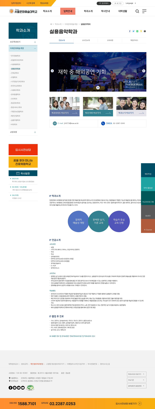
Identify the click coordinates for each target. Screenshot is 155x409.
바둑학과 (14, 125)
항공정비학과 (15, 103)
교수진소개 (86, 40)
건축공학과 (15, 73)
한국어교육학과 (16, 86)
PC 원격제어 (103, 3)
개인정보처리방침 (36, 364)
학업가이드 (134, 40)
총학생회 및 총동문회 (136, 386)
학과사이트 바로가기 (136, 374)
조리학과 (14, 99)
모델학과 (14, 77)
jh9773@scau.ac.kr (71, 123)
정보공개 (24, 364)
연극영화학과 (15, 56)
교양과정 (13, 132)
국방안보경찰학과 (17, 112)
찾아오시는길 (105, 364)
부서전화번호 (92, 364)
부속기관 (136, 380)
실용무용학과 (15, 120)
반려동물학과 (15, 95)
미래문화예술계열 (17, 48)
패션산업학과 (15, 116)
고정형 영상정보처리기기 (55, 364)
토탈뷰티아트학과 (17, 60)
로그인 (118, 3)
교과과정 (110, 40)
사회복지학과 (15, 90)
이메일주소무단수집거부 (76, 364)
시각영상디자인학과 (18, 82)
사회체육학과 (15, 64)
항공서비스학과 (16, 107)
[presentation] (52, 70)
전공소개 (57, 40)
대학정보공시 (13, 364)
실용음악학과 (15, 69)
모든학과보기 (15, 42)
